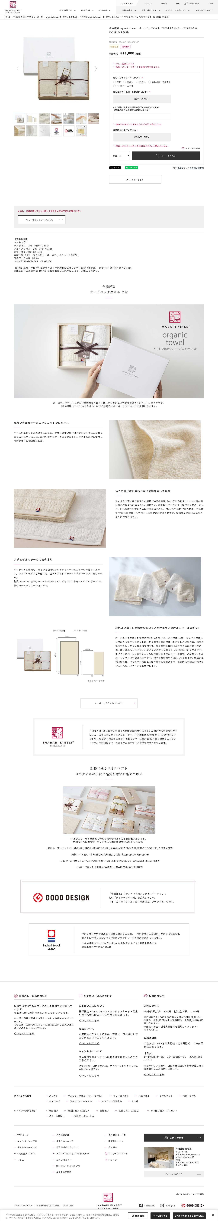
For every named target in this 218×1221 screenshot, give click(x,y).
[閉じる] (212, 1215)
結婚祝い (53, 1110)
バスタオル (144, 1095)
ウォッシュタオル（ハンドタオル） (85, 1095)
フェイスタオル (121, 1095)
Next (93, 69)
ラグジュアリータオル (81, 1101)
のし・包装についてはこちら (39, 219)
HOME (7, 17)
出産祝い (104, 1110)
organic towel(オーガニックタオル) (61, 17)
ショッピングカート (118, 1153)
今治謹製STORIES (26, 1153)
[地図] (178, 1159)
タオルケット (166, 1095)
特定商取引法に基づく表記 (48, 1205)
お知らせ (103, 10)
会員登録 (164, 3)
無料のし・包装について (177, 10)
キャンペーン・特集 (27, 1141)
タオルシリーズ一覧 (27, 1147)
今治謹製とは (66, 10)
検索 (178, 3)
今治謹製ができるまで (67, 1147)
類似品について (116, 1141)
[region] (109, 1215)
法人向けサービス (204, 10)
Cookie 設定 (68, 1205)
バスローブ (54, 1101)
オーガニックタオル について (109, 703)
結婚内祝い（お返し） (79, 1110)
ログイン (148, 3)
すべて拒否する (160, 1215)
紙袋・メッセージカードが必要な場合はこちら (138, 66)
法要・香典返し (57, 1115)
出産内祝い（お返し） (130, 1110)
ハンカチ (53, 1095)
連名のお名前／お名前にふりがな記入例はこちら (139, 124)
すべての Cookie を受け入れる (189, 1215)
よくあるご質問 (64, 1172)
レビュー (21, 1159)
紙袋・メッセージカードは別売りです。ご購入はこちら (142, 145)
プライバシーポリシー (23, 1205)
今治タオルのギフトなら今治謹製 (189, 1194)
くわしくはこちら (24, 1033)
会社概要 (112, 1147)
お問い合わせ (194, 3)
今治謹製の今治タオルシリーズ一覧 (28, 17)
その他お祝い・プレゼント (164, 1110)
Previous (20, 69)
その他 (135, 1101)
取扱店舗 (85, 10)
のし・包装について (125, 63)
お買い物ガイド (149, 10)
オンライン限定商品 (112, 1101)
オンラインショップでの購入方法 (72, 1153)
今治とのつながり (65, 1141)
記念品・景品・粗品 (84, 1115)
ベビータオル (189, 1095)
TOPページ (22, 1134)
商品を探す (127, 10)
